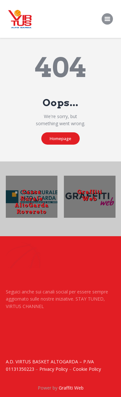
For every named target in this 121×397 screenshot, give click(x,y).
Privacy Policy (53, 369)
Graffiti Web (89, 195)
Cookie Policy (87, 369)
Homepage (60, 138)
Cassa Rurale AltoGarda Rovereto (32, 202)
